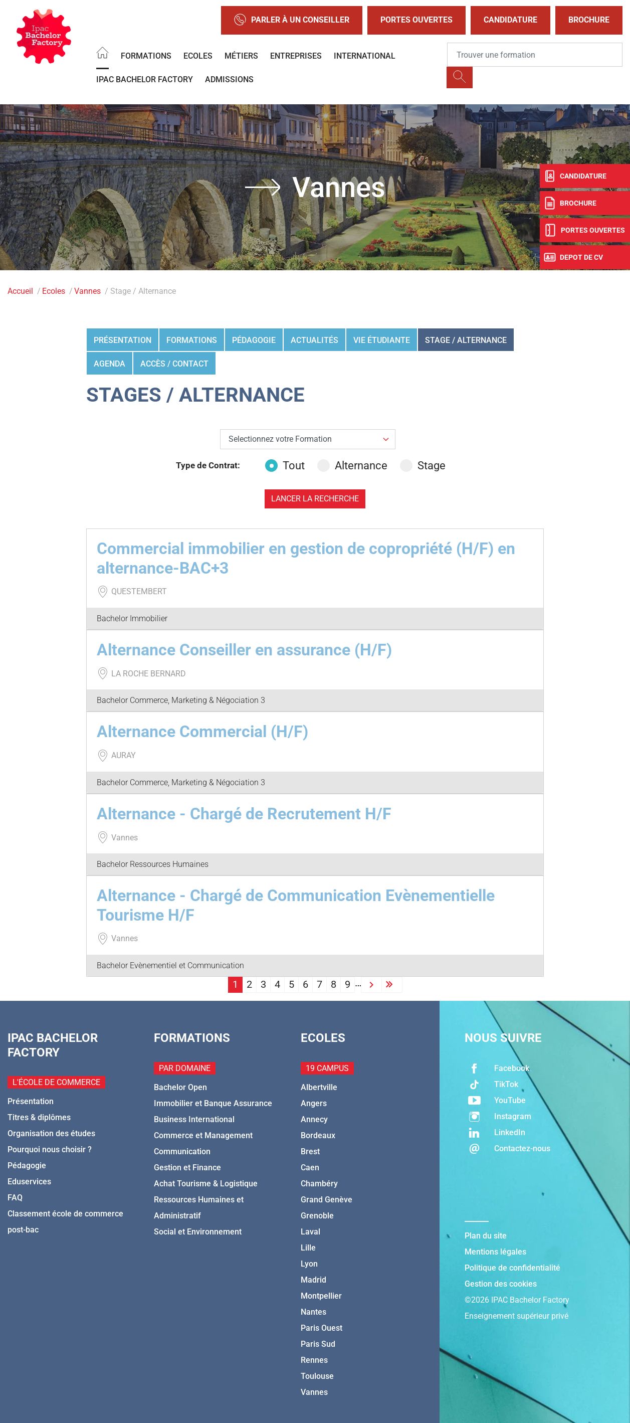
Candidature (510, 20)
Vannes (87, 291)
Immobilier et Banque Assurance (213, 1103)
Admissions (229, 79)
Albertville (319, 1087)
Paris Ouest (321, 1328)
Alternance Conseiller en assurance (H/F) (244, 649)
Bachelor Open (180, 1087)
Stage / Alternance (466, 340)
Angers (314, 1103)
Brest (310, 1151)
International (364, 56)
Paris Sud (318, 1344)
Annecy (314, 1119)
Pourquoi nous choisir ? (50, 1149)
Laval (310, 1231)
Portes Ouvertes (416, 20)
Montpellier (321, 1296)
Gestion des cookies (501, 1284)
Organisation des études (51, 1133)
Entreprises (296, 56)
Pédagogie (254, 340)
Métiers (241, 56)
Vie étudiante (381, 340)
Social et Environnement (198, 1231)
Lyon (309, 1264)
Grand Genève (326, 1199)
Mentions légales (495, 1252)
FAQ (15, 1197)
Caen (310, 1167)
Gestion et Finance (187, 1167)
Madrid (313, 1280)
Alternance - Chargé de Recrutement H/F (244, 813)
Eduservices (29, 1181)
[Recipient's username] (534, 55)
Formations (146, 56)
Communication (182, 1151)
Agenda (109, 364)
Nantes (313, 1312)
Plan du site (486, 1235)
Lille (308, 1248)
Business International (194, 1119)
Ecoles (198, 56)
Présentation (122, 340)
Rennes (314, 1360)
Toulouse (317, 1376)
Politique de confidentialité (512, 1268)
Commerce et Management (203, 1135)
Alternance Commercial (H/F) (202, 731)
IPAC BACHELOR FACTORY (144, 79)
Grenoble (317, 1215)
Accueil (20, 291)
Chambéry (319, 1183)
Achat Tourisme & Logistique (206, 1183)
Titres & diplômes (39, 1117)
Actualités (314, 340)
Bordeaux (318, 1135)
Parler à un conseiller (291, 20)
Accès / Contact (174, 364)
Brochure (588, 20)
